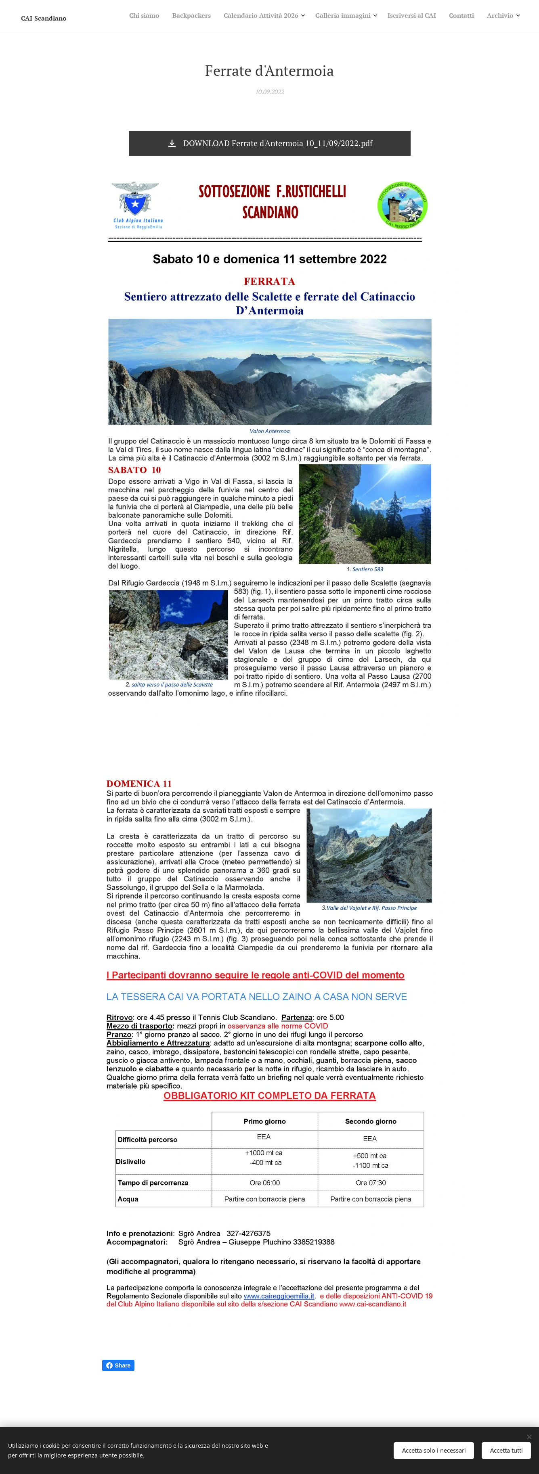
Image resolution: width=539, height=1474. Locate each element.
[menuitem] (430, 16)
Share (118, 1365)
